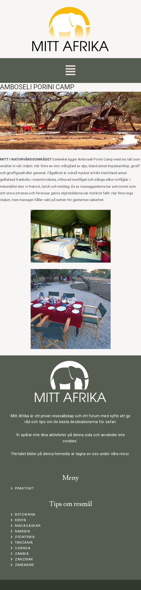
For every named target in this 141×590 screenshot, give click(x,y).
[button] (70, 70)
